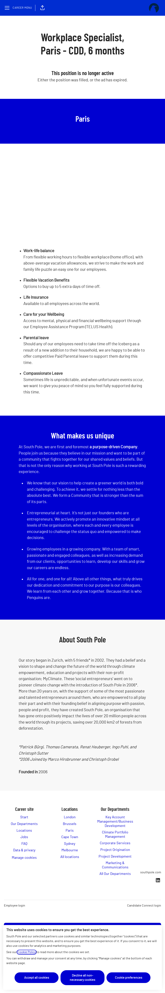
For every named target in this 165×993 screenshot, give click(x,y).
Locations (24, 830)
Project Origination (115, 850)
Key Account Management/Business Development (115, 822)
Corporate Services (115, 843)
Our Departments (24, 824)
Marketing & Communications (115, 865)
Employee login (14, 905)
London (70, 817)
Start (24, 817)
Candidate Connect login (144, 905)
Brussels (69, 824)
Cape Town (69, 837)
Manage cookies (24, 858)
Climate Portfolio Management (115, 835)
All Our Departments (115, 874)
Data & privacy (24, 850)
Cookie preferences (128, 977)
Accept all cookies (36, 977)
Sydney (69, 844)
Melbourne (69, 850)
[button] (42, 7)
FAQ (24, 844)
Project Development (115, 856)
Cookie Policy (26, 952)
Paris (70, 830)
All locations (69, 857)
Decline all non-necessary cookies (82, 977)
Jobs (24, 837)
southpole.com (150, 872)
